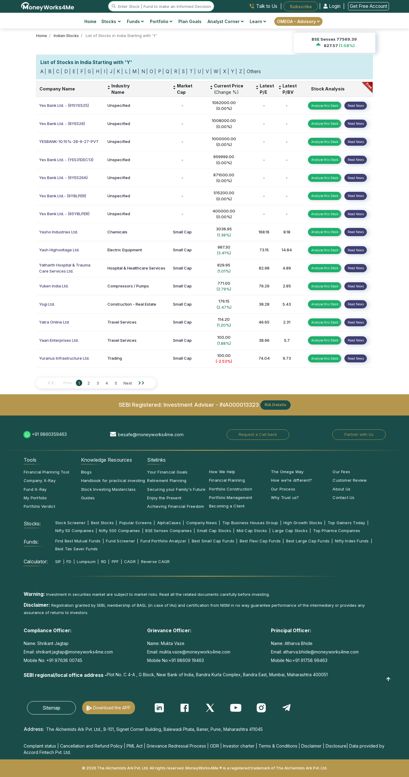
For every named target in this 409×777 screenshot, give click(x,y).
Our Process (283, 489)
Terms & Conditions (278, 745)
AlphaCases (169, 522)
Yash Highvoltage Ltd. (59, 249)
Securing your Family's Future (176, 489)
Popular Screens (135, 522)
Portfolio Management (230, 497)
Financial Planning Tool (46, 472)
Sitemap (51, 708)
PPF (115, 561)
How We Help (222, 471)
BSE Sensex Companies (168, 530)
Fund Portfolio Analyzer (163, 540)
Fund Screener (120, 540)
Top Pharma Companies (336, 530)
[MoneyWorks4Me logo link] (48, 5)
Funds (135, 21)
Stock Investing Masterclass (108, 489)
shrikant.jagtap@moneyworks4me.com (74, 651)
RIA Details (275, 404)
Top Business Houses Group (250, 522)
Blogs (86, 472)
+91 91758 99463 (309, 660)
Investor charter (239, 745)
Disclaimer (311, 745)
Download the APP (111, 707)
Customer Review (350, 480)
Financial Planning (227, 480)
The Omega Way (287, 471)
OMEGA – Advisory (298, 21)
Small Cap (182, 231)
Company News (201, 522)
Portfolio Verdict (39, 506)
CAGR (130, 561)
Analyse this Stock (324, 105)
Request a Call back (258, 434)
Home (90, 21)
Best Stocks (102, 522)
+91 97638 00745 (63, 660)
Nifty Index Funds (352, 540)
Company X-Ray (40, 480)
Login (332, 6)
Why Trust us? (285, 497)
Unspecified (118, 105)
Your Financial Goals (167, 472)
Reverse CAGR (155, 561)
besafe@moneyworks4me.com (151, 434)
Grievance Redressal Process (176, 745)
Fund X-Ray (35, 489)
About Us (341, 489)
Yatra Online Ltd (54, 322)
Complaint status (40, 745)
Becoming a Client (227, 506)
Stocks (111, 21)
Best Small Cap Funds (213, 540)
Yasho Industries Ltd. (58, 231)
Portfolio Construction (230, 489)
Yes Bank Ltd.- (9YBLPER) (62, 195)
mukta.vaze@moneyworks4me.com (194, 651)
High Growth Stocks (302, 522)
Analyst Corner (226, 21)
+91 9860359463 (49, 434)
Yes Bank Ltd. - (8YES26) (62, 123)
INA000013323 (239, 404)
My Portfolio (35, 497)
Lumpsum (86, 561)
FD (68, 561)
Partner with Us (359, 434)
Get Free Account (368, 6)
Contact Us (343, 497)
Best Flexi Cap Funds (260, 540)
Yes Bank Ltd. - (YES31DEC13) (66, 159)
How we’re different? (291, 480)
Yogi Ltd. (47, 304)
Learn (258, 21)
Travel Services (122, 322)
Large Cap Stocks (290, 530)
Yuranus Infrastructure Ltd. (64, 358)
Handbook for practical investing (113, 480)
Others (254, 71)
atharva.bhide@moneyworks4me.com (321, 651)
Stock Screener (70, 522)
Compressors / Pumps (128, 285)
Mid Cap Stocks (252, 530)
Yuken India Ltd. (54, 285)
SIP (58, 561)
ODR (214, 745)
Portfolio (161, 21)
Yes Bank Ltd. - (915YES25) (64, 105)
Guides (88, 497)
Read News (356, 105)
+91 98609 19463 (186, 660)
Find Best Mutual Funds (78, 540)
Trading (114, 358)
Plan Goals (189, 21)
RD (103, 561)
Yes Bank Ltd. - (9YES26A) (63, 177)
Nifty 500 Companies (119, 530)
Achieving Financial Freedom (175, 506)
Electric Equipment (124, 249)
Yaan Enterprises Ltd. (59, 340)
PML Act (135, 745)
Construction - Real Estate (131, 304)
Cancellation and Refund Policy (91, 745)
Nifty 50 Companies (74, 530)
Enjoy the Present (164, 497)
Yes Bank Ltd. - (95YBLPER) (64, 213)
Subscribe (301, 6)
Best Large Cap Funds (308, 540)
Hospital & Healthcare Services (136, 268)
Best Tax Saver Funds (76, 548)
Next (127, 383)
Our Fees (341, 471)
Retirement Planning (166, 480)
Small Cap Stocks (214, 530)
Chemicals (117, 231)
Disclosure (336, 745)
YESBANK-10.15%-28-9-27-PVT (69, 141)
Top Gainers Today (346, 522)
